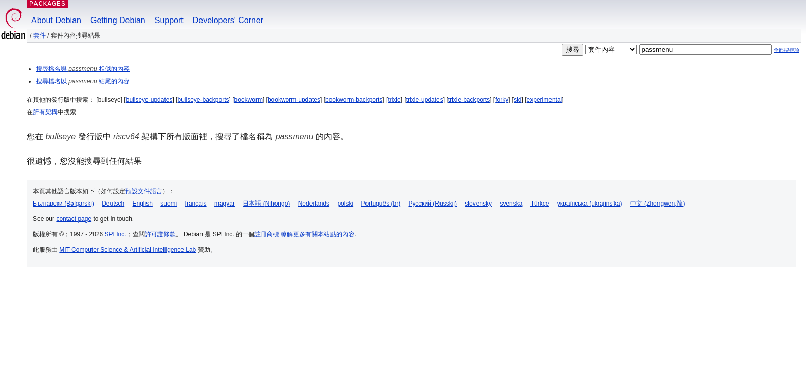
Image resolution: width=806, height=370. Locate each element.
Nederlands (313, 203)
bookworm (248, 99)
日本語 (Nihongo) (266, 203)
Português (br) (380, 203)
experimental (544, 99)
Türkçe (539, 203)
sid (517, 99)
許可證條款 (160, 234)
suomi (168, 203)
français (196, 203)
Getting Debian (117, 20)
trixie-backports (469, 99)
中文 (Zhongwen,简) (657, 203)
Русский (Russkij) (432, 203)
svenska (511, 203)
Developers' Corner (228, 20)
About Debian (56, 20)
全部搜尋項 (786, 50)
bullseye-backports (203, 99)
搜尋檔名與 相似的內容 (83, 68)
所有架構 (45, 112)
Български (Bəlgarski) (63, 203)
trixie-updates (424, 99)
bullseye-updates (149, 99)
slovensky (478, 203)
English (143, 203)
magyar (224, 203)
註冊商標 (266, 234)
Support (169, 20)
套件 (39, 35)
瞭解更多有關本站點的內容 (318, 234)
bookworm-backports (353, 99)
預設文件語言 (143, 191)
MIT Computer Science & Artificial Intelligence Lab (127, 249)
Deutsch (113, 203)
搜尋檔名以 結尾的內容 (83, 81)
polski (345, 203)
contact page (73, 219)
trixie (394, 99)
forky (501, 99)
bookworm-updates (294, 99)
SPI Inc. (115, 234)
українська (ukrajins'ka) (589, 203)
